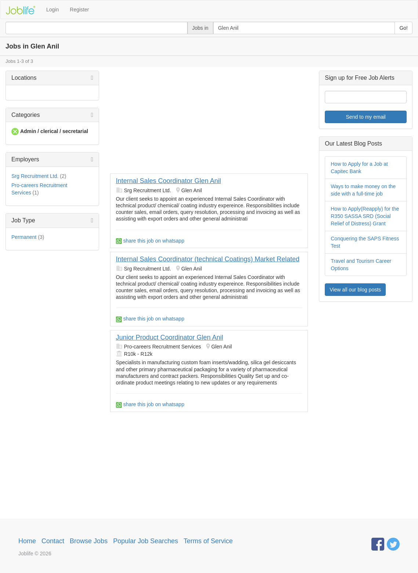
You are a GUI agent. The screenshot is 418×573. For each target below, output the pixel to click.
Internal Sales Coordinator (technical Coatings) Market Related (207, 259)
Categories (25, 115)
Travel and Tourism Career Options (361, 264)
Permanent (23, 237)
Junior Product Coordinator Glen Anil (169, 337)
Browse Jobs (89, 541)
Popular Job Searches (145, 541)
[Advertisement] (209, 122)
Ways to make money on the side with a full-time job (363, 190)
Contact (52, 541)
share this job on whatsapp (150, 241)
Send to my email (366, 117)
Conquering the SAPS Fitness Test (365, 242)
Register (79, 9)
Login (52, 9)
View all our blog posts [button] (355, 290)
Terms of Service (208, 541)
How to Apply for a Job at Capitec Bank (359, 167)
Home (27, 541)
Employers (25, 159)
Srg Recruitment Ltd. (34, 176)
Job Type (23, 220)
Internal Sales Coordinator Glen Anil (168, 181)
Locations (24, 78)
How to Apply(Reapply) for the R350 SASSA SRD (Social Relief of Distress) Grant (365, 216)
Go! (403, 28)
